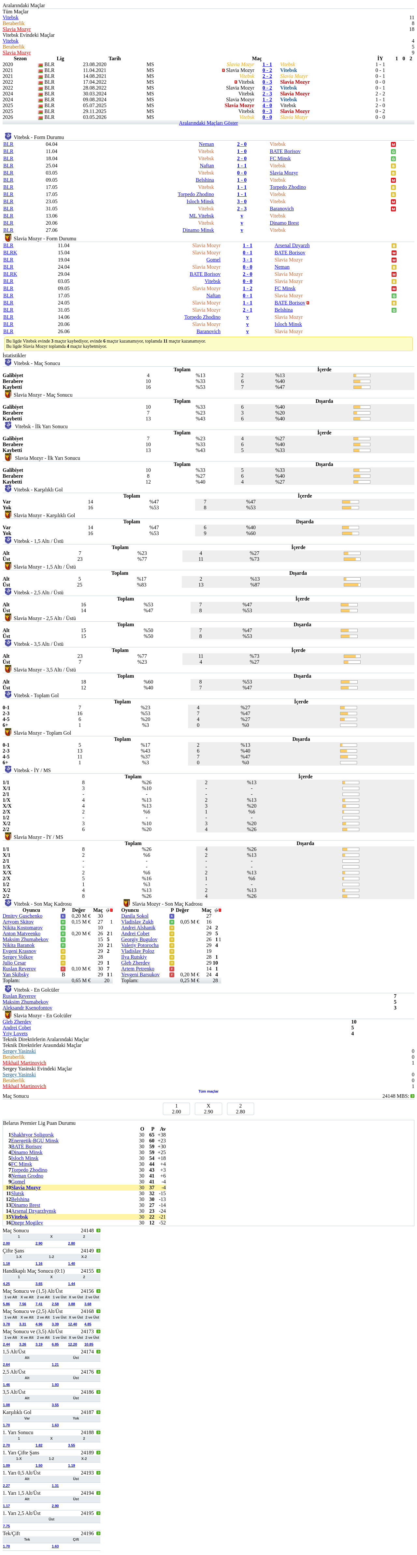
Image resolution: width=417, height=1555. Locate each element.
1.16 (39, 1263)
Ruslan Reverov (19, 968)
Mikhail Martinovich (24, 1063)
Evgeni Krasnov (19, 951)
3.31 (22, 1324)
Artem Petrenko (137, 968)
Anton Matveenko (21, 933)
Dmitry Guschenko (22, 916)
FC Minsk (280, 158)
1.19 (71, 1465)
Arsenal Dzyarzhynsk (33, 1211)
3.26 (22, 1344)
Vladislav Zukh (137, 922)
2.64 (6, 1364)
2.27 (6, 1486)
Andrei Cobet (135, 933)
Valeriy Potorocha (140, 945)
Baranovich (282, 208)
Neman (206, 144)
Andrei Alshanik (138, 927)
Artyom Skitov (18, 922)
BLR (8, 144)
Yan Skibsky (16, 974)
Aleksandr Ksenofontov (27, 1008)
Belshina (205, 180)
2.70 (6, 1445)
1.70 (6, 1425)
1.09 (6, 1465)
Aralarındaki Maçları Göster (208, 123)
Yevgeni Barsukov (140, 974)
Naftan (207, 165)
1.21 (55, 1364)
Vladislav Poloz (137, 951)
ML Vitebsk (201, 216)
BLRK (10, 252)
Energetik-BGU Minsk (35, 1140)
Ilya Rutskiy (134, 957)
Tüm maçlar (208, 1091)
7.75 (6, 1526)
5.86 (6, 1304)
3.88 (71, 1304)
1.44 (71, 1284)
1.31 (55, 1486)
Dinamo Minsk (198, 230)
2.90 (39, 1243)
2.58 (55, 1304)
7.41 (39, 1304)
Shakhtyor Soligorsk (32, 1135)
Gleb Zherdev (135, 963)
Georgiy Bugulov (139, 939)
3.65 (39, 1284)
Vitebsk (11, 17)
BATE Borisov (285, 151)
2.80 (71, 1243)
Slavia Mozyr (17, 29)
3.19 (39, 1344)
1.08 (6, 1405)
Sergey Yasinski (19, 1051)
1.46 (6, 1385)
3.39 (55, 1324)
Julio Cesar (14, 963)
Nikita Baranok (19, 945)
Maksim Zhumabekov (26, 939)
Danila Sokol (135, 916)
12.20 (72, 1344)
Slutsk (17, 1193)
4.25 (6, 1284)
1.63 (55, 1425)
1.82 (39, 1445)
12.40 (72, 1324)
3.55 (55, 1405)
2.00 (6, 1243)
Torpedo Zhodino (288, 187)
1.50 (39, 1465)
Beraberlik (14, 23)
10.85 (88, 1344)
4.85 (87, 1324)
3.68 (87, 1304)
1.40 (71, 1263)
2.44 (6, 1344)
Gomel (213, 259)
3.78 (6, 1324)
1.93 (55, 1385)
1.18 (6, 1263)
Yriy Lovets (15, 1033)
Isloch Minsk (200, 201)
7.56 (22, 1304)
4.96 (39, 1324)
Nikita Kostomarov (23, 927)
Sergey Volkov (18, 957)
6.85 (55, 1344)
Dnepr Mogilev (27, 1222)
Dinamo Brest (284, 223)
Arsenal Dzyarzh (292, 245)
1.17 (6, 1506)
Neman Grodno (27, 1176)
